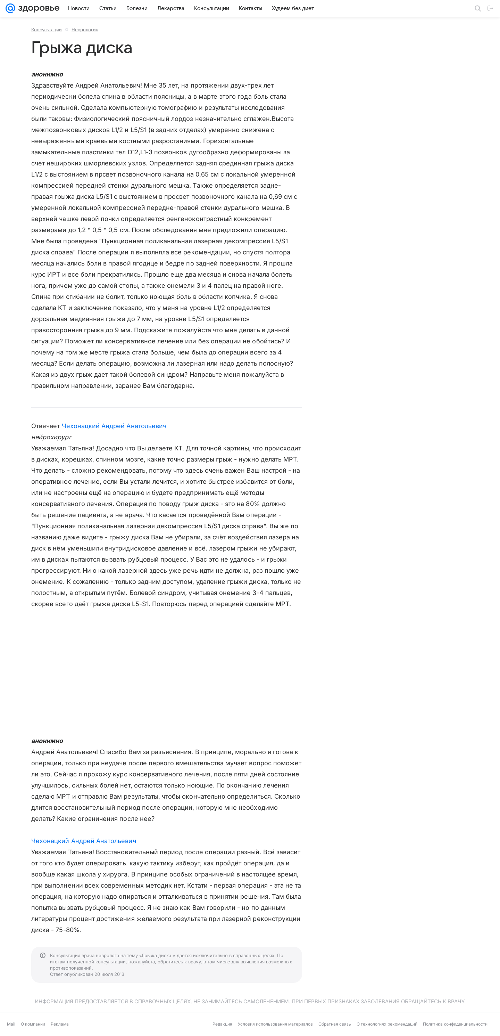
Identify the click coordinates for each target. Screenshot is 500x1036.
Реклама (60, 1024)
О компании (33, 1024)
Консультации (46, 29)
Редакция (222, 1024)
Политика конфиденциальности (455, 1024)
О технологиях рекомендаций (387, 1024)
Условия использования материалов (275, 1024)
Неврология (85, 29)
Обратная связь (334, 1024)
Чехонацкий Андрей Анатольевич (114, 426)
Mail (11, 1024)
